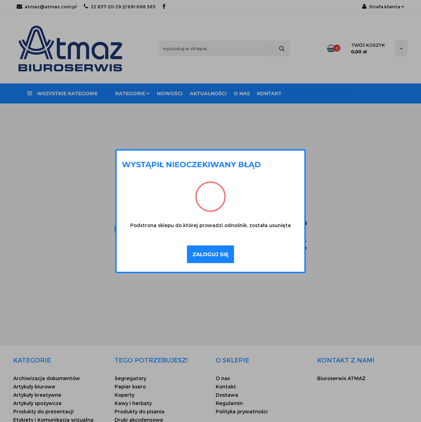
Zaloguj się (210, 254)
